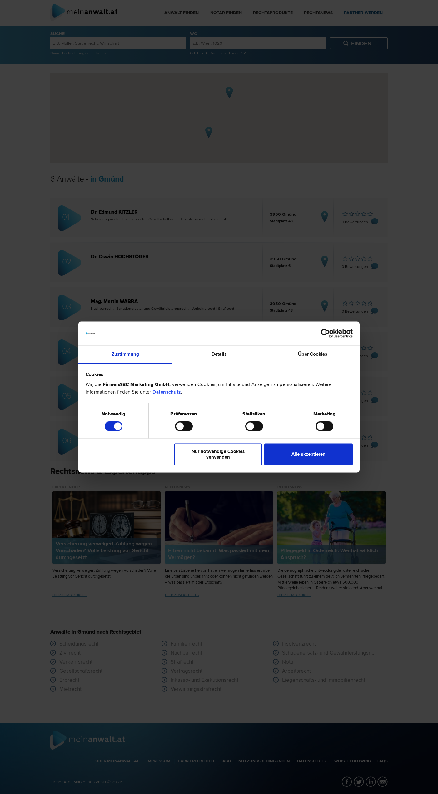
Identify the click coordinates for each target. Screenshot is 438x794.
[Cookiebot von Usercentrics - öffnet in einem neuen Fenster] (325, 333)
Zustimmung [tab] (125, 354)
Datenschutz (166, 392)
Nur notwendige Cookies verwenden (218, 454)
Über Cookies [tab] (312, 354)
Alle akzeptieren (308, 454)
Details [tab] (219, 354)
